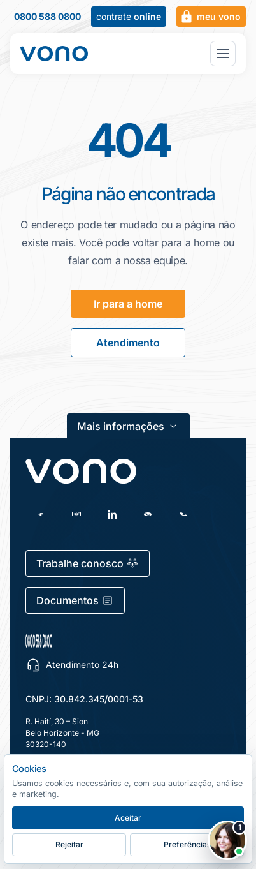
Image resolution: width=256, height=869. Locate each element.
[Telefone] (183, 514)
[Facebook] (40, 514)
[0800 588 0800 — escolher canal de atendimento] (99, 641)
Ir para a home (128, 303)
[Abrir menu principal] (223, 53)
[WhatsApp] (147, 514)
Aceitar (128, 817)
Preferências (187, 844)
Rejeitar (69, 844)
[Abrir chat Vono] (227, 840)
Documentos (75, 600)
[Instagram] (76, 514)
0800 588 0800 (47, 16)
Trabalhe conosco (87, 563)
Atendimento (128, 342)
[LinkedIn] (112, 514)
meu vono (210, 16)
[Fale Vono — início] (54, 53)
